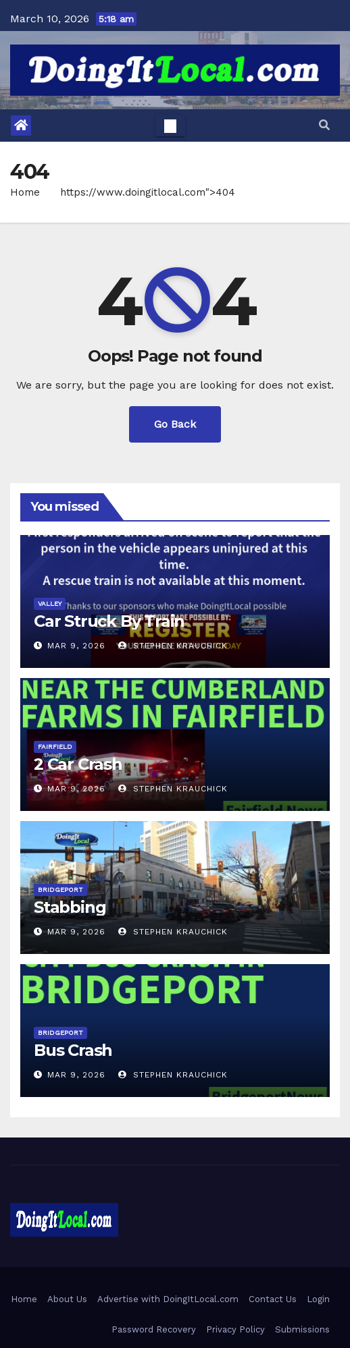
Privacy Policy (235, 1329)
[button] (324, 125)
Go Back (175, 424)
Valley (49, 603)
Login (318, 1299)
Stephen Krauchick (173, 645)
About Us (67, 1299)
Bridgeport (60, 889)
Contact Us (273, 1299)
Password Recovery (153, 1329)
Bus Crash (73, 1050)
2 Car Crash (78, 764)
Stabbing (69, 907)
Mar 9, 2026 (76, 645)
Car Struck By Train (109, 621)
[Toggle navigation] (170, 125)
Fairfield (55, 746)
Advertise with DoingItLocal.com (168, 1299)
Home (25, 192)
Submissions (302, 1329)
